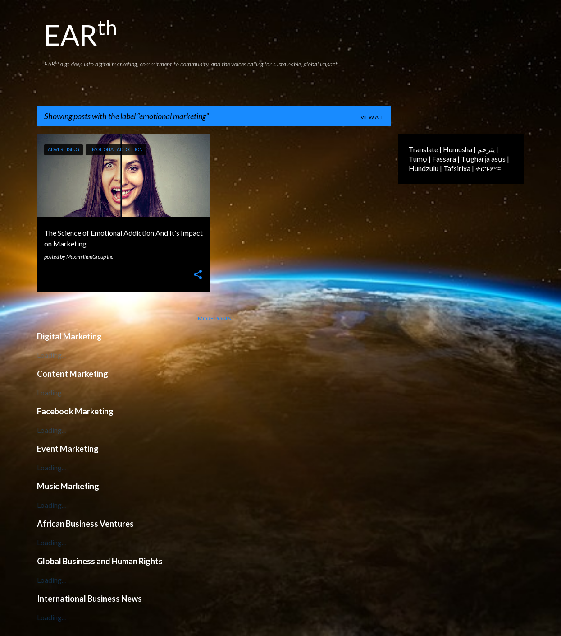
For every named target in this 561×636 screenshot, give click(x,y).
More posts (214, 318)
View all (372, 117)
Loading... (51, 355)
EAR (80, 34)
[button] (197, 275)
